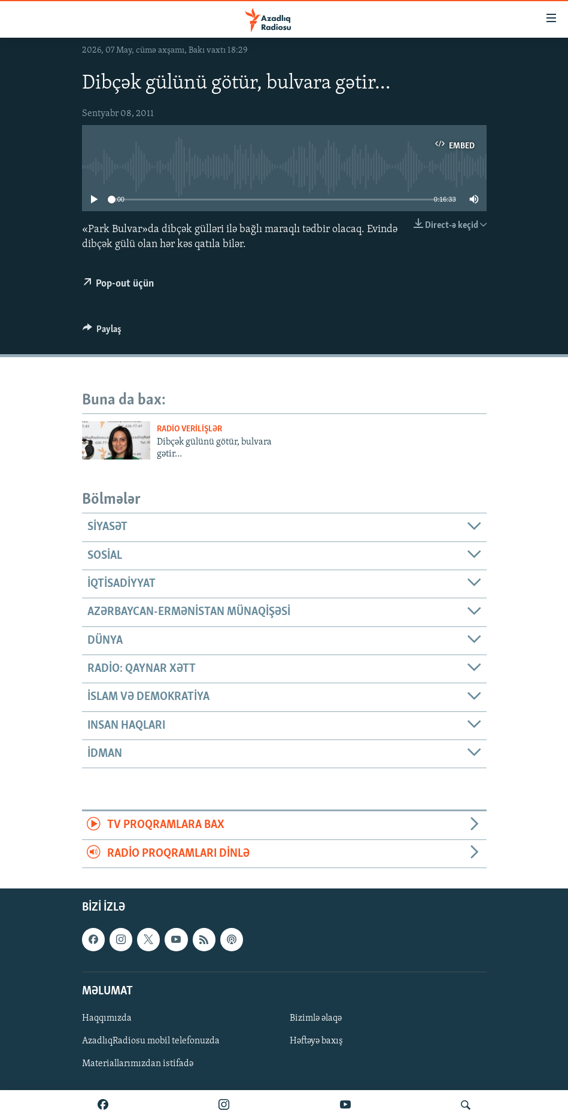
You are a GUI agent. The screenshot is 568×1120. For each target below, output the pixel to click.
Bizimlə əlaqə (316, 1018)
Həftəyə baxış (316, 1041)
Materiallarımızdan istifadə (137, 1064)
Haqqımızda (107, 1018)
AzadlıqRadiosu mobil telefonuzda (151, 1041)
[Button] (102, 332)
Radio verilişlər (189, 429)
